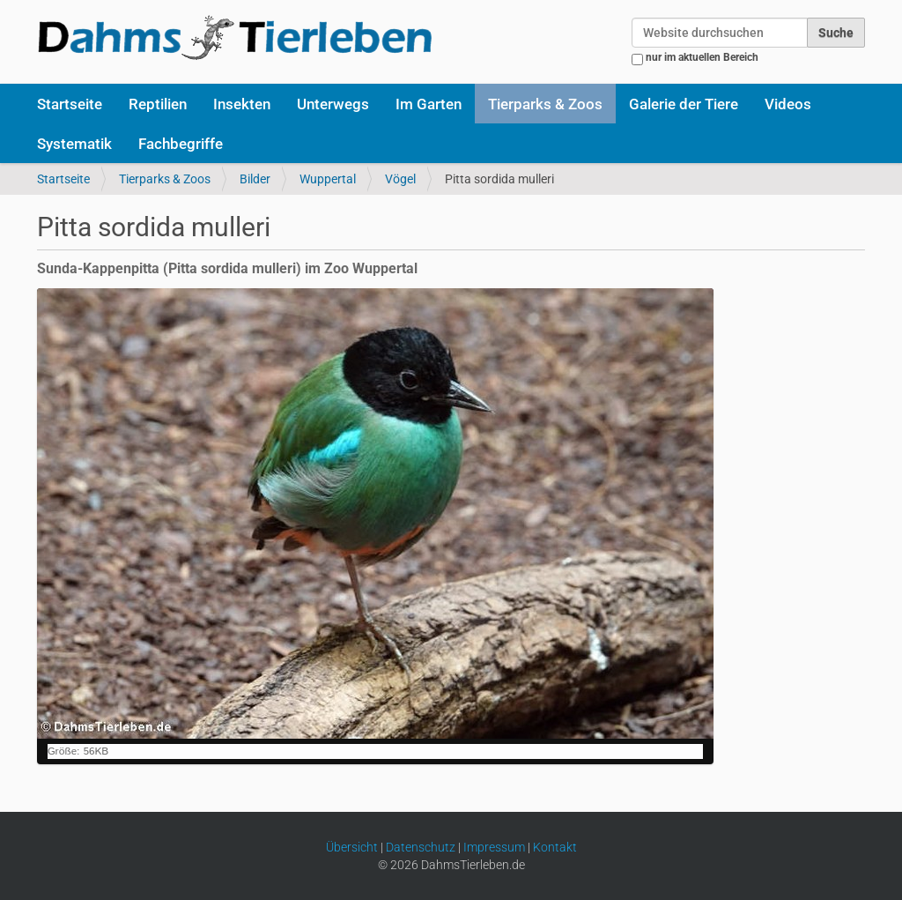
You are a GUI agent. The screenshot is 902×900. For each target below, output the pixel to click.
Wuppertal (327, 179)
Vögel (400, 179)
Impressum (494, 847)
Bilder (255, 179)
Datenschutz (420, 847)
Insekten (241, 104)
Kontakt (555, 847)
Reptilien (158, 104)
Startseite (69, 104)
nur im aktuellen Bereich (702, 57)
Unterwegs (333, 104)
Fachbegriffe (180, 143)
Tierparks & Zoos (545, 104)
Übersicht (352, 847)
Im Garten (429, 104)
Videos (788, 104)
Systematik (74, 143)
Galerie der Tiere (683, 104)
